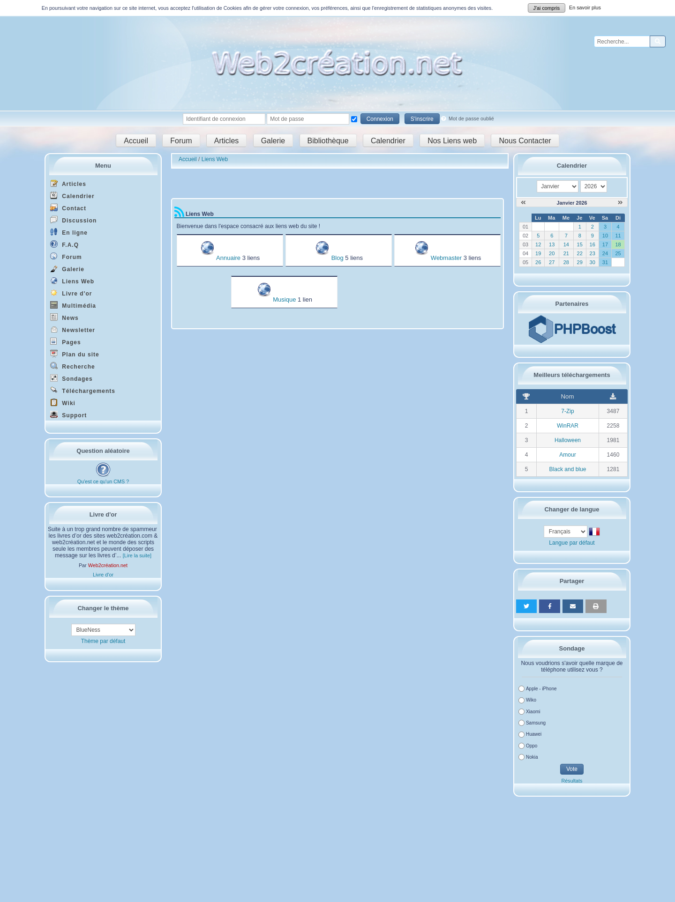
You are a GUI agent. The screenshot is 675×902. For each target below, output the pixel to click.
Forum (181, 140)
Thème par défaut (103, 641)
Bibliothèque (328, 140)
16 (592, 244)
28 (566, 262)
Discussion (73, 220)
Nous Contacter (525, 140)
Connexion (380, 119)
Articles (226, 140)
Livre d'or (71, 293)
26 (538, 262)
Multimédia (73, 305)
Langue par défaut (571, 543)
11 (618, 235)
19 (538, 253)
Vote (572, 769)
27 (552, 262)
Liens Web (72, 281)
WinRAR (567, 425)
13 (552, 244)
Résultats (571, 781)
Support (68, 415)
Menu (103, 165)
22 (580, 253)
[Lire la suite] (137, 555)
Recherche (72, 366)
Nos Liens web (452, 140)
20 (552, 253)
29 (580, 262)
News (64, 317)
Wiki (62, 403)
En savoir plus (585, 7)
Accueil (136, 140)
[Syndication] (179, 214)
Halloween (568, 440)
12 (538, 244)
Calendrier (388, 140)
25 (618, 253)
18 (618, 244)
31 (605, 262)
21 (566, 253)
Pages (65, 342)
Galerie (273, 140)
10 (605, 235)
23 (592, 253)
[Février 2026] (620, 203)
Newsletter (72, 329)
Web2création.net (108, 565)
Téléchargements (82, 390)
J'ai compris (546, 8)
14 (566, 244)
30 (592, 262)
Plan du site (74, 354)
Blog (337, 257)
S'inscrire (422, 119)
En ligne (69, 232)
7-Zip (567, 411)
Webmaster (446, 257)
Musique (284, 299)
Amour (567, 454)
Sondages (71, 378)
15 (580, 244)
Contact (68, 208)
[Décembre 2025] (523, 203)
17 (605, 244)
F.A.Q (64, 244)
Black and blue (567, 469)
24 (605, 253)
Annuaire (228, 257)
